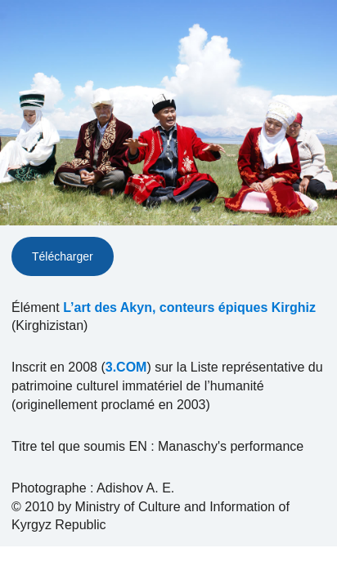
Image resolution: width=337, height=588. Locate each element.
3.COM (126, 367)
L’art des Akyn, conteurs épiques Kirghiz (189, 307)
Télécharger (62, 256)
